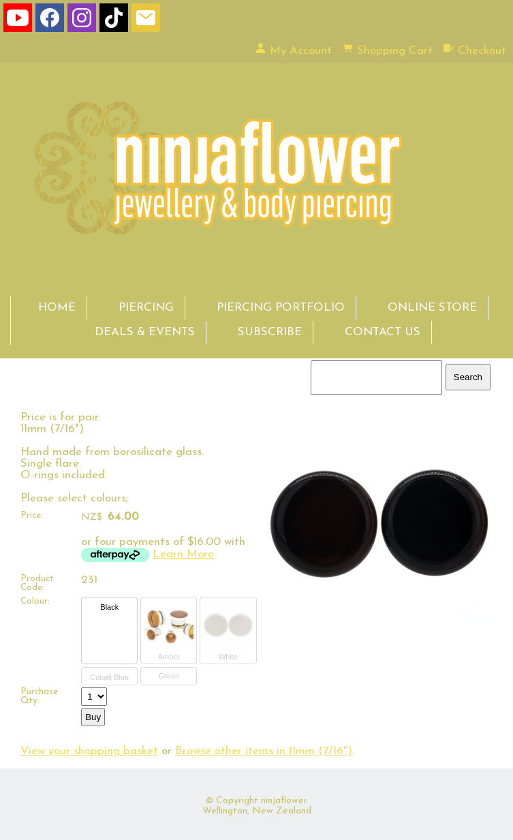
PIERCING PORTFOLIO (281, 307)
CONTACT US (382, 332)
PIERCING (146, 307)
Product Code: (37, 583)
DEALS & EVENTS (145, 332)
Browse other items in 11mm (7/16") (263, 751)
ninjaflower (284, 801)
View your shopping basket (89, 751)
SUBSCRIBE (270, 332)
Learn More (183, 554)
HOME (57, 307)
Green (169, 676)
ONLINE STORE (432, 307)
